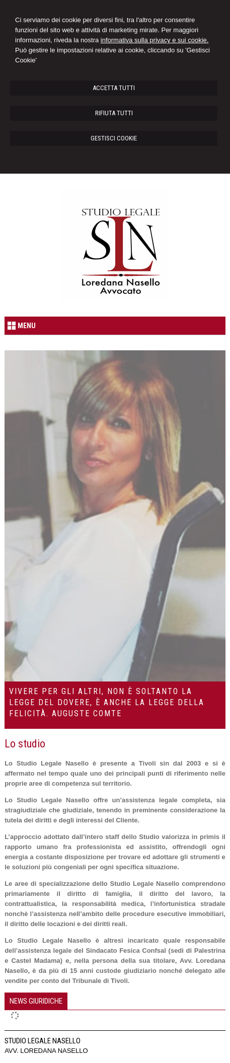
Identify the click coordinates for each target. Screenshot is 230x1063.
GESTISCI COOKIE (114, 138)
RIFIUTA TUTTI (114, 113)
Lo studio (25, 743)
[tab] (36, 1001)
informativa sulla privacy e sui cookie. (155, 40)
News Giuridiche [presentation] (36, 1001)
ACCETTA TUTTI (114, 88)
